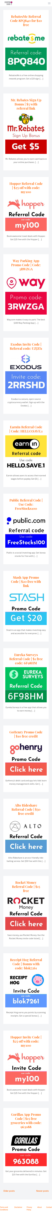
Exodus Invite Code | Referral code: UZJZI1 (26, 346)
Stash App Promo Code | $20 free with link (26, 581)
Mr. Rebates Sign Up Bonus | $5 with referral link (26, 104)
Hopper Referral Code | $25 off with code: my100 (26, 187)
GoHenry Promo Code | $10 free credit (25, 734)
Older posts (9, 1191)
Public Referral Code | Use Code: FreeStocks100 (26, 504)
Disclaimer (18, 1207)
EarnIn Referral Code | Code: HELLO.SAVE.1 (26, 429)
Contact (49, 1207)
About (39, 1207)
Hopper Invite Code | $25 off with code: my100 (25, 1041)
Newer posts (42, 1191)
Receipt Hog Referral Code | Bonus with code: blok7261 (26, 963)
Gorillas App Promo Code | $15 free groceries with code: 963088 (26, 1120)
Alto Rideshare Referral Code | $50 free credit (26, 809)
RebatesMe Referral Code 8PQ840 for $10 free (26, 20)
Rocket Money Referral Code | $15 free (26, 886)
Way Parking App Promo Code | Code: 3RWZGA (26, 264)
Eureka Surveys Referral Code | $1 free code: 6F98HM (26, 658)
